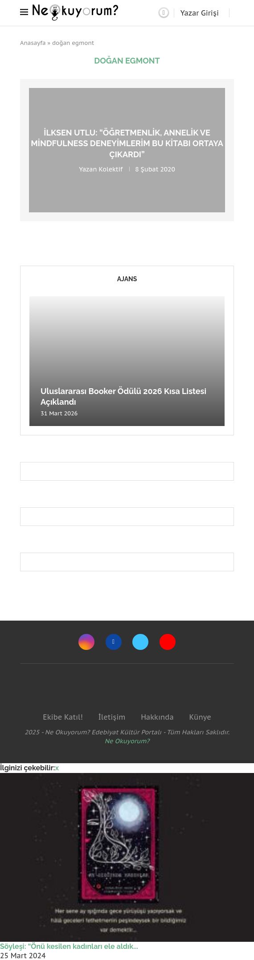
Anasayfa (33, 43)
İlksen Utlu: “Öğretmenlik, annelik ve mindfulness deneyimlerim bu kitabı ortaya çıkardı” (127, 143)
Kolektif (110, 169)
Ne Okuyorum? (127, 741)
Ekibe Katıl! (62, 717)
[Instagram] (86, 642)
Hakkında (157, 717)
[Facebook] (114, 642)
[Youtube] (168, 642)
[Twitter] (140, 642)
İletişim (111, 717)
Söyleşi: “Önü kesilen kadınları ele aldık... (69, 946)
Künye (200, 717)
